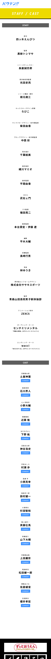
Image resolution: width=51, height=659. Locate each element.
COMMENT (25, 380)
